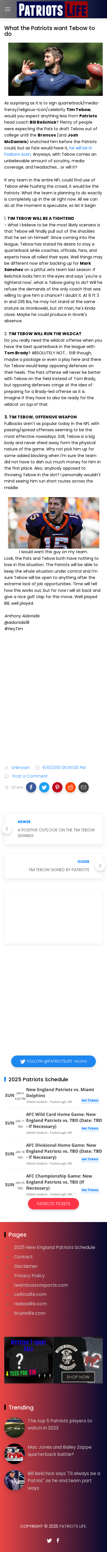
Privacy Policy (29, 1275)
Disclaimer (26, 1266)
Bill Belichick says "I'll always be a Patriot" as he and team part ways (64, 1480)
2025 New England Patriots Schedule (54, 1247)
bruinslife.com (29, 1313)
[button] (31, 787)
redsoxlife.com (30, 1303)
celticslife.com (30, 1294)
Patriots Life (72, 1526)
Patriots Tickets (53, 1204)
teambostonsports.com (41, 1285)
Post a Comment (29, 776)
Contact (23, 1257)
